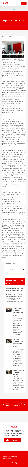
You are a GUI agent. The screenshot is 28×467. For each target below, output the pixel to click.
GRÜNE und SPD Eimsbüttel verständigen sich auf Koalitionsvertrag (18, 312)
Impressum (14, 456)
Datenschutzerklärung (6, 458)
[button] (14, 8)
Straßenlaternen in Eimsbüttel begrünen (18, 372)
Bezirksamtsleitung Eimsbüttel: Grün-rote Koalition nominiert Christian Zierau (15, 290)
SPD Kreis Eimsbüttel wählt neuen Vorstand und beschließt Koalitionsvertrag (18, 343)
